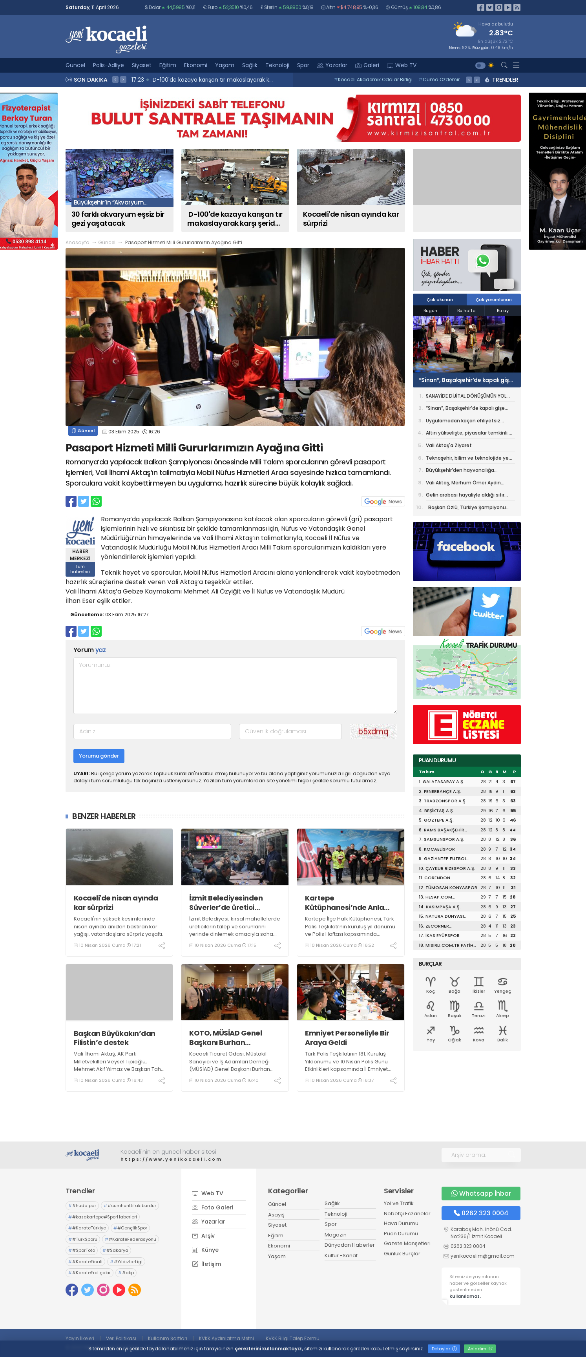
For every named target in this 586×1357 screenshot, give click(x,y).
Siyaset (142, 65)
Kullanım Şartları (167, 1338)
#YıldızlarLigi (126, 1261)
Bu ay (503, 310)
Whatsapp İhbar (481, 1193)
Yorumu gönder (99, 756)
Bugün (430, 310)
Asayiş (276, 1214)
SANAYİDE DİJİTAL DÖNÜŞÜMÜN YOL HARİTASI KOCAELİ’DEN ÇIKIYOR (466, 397)
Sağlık (249, 65)
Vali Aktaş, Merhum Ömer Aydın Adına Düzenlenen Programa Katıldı (468, 484)
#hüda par (82, 1205)
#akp (126, 1272)
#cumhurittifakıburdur (130, 1205)
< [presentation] (115, 79)
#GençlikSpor (130, 1228)
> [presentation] (123, 79)
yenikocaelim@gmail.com (483, 1256)
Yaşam (224, 65)
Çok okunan (440, 299)
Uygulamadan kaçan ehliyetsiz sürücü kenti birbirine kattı (463, 422)
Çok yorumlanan (494, 299)
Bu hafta (466, 310)
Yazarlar (332, 65)
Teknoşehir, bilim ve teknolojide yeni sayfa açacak (469, 459)
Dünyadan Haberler (350, 1245)
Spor (303, 65)
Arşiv (203, 1236)
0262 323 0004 (481, 1213)
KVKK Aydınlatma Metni (226, 1338)
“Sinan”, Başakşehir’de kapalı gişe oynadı (466, 380)
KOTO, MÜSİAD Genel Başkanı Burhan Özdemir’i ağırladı (225, 1037)
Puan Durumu (401, 1233)
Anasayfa (77, 242)
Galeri (367, 65)
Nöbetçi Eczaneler (407, 1213)
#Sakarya (115, 1250)
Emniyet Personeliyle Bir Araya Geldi (347, 1037)
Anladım (480, 1349)
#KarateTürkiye (87, 1228)
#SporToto (81, 1250)
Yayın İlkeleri (80, 1338)
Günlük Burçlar (402, 1253)
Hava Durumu (401, 1223)
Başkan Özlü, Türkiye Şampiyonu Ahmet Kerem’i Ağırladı (466, 508)
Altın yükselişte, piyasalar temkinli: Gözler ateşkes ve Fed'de (467, 434)
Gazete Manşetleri (407, 1243)
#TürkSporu (82, 1239)
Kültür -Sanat (341, 1255)
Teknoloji (277, 65)
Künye (205, 1250)
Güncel (75, 65)
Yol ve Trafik (399, 1203)
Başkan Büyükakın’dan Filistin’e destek (114, 1038)
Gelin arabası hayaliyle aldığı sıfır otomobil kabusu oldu (465, 496)
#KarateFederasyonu (130, 1239)
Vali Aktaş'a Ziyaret (449, 445)
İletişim (206, 1264)
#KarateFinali (85, 1261)
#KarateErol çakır (89, 1272)
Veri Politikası (121, 1338)
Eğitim (167, 65)
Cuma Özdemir (439, 79)
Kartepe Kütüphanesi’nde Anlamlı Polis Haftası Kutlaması (350, 902)
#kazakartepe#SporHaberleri (102, 1217)
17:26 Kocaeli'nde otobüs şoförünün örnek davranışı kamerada (176, 80)
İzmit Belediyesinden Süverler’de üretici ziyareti (226, 902)
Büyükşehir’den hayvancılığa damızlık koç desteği (460, 471)
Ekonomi (195, 65)
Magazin (336, 1234)
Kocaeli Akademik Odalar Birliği (373, 79)
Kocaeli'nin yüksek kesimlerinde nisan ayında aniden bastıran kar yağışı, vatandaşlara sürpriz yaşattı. (118, 926)
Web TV (401, 65)
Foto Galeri (212, 1207)
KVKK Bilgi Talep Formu (292, 1338)
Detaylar (444, 1349)
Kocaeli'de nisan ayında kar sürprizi (116, 902)
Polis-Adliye (108, 65)
